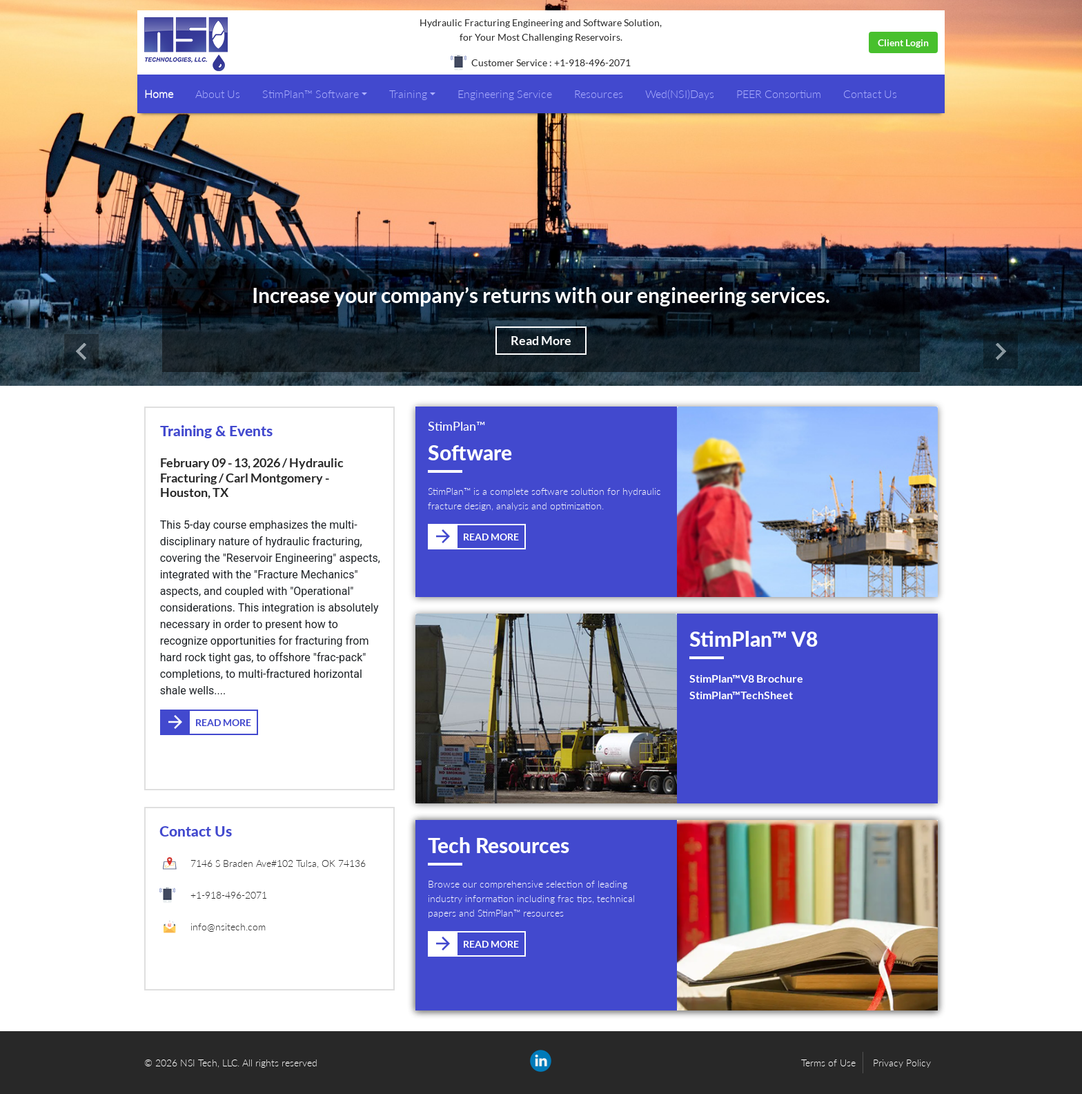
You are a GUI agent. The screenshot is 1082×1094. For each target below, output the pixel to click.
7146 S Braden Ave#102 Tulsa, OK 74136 (278, 863)
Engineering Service (505, 93)
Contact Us (870, 93)
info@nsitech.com (228, 926)
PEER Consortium (778, 93)
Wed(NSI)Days (679, 93)
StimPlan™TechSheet (741, 694)
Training (408, 93)
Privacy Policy (902, 1062)
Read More (541, 340)
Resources (598, 93)
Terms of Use (828, 1062)
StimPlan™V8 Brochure (746, 678)
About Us (217, 93)
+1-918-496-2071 (228, 895)
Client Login (903, 42)
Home (158, 93)
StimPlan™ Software (310, 93)
